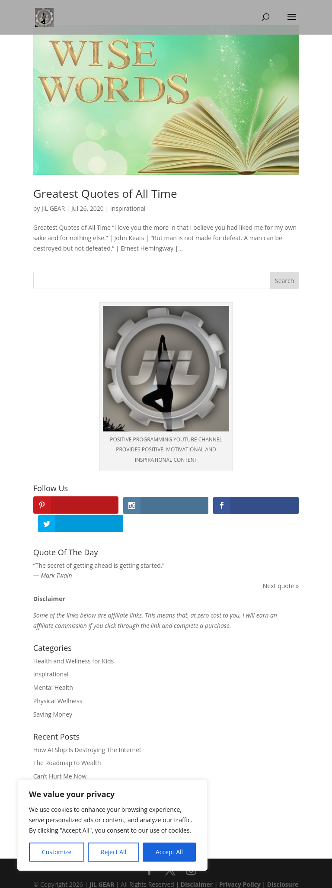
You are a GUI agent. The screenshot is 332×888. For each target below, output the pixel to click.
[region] (112, 825)
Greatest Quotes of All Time (105, 193)
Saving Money (52, 696)
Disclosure (283, 866)
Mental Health (53, 669)
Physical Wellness (58, 682)
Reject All (113, 852)
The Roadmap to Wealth (67, 744)
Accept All (169, 852)
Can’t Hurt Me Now (59, 757)
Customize (56, 852)
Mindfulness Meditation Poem (75, 771)
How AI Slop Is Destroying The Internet (87, 731)
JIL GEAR (53, 208)
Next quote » (281, 567)
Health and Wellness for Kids (73, 642)
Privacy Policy (240, 866)
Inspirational (128, 208)
